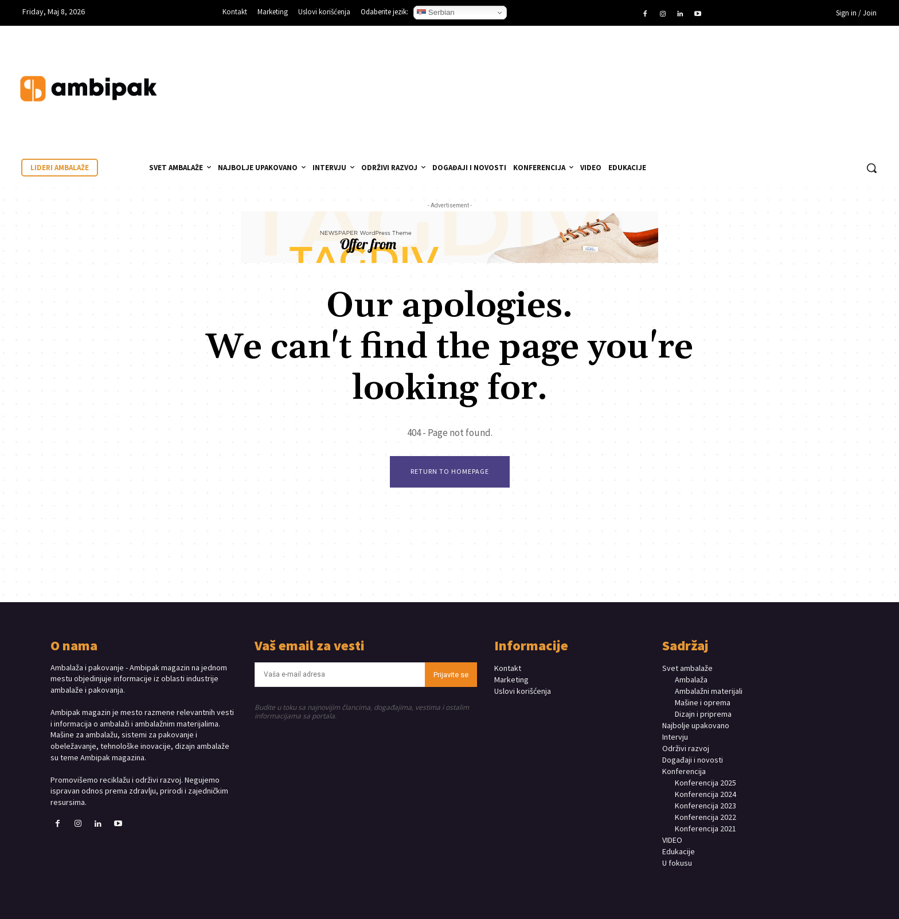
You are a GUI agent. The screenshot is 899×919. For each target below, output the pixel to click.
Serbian (436, 12)
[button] (871, 168)
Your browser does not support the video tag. (799, 77)
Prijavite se (450, 674)
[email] (340, 674)
